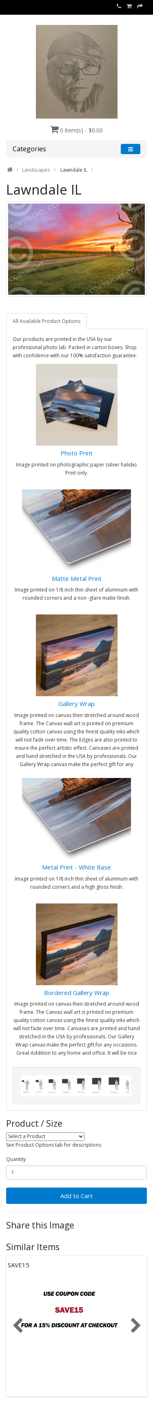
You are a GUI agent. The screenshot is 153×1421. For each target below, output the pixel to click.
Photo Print (76, 453)
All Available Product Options (46, 321)
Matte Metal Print (77, 578)
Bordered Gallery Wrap (76, 992)
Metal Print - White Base (76, 867)
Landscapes (36, 169)
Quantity (16, 1159)
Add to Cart (76, 1196)
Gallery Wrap (76, 703)
